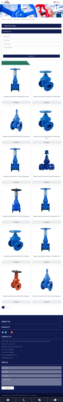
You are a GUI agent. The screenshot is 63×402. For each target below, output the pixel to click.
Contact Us (31, 56)
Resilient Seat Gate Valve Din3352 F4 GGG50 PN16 (46, 256)
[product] (31, 10)
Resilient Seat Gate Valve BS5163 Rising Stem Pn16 (46, 216)
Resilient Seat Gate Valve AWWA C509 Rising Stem (16, 296)
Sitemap (34, 395)
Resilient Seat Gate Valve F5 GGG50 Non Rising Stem (47, 296)
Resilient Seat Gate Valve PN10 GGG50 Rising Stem (16, 216)
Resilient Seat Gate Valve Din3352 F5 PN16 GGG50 (46, 96)
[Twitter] (9, 332)
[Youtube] (12, 332)
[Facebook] (3, 332)
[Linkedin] (6, 332)
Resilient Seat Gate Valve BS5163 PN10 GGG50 (16, 256)
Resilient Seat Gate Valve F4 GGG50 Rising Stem (16, 176)
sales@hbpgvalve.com (11, 355)
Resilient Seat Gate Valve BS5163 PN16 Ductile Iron (16, 136)
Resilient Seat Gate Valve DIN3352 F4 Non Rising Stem (47, 137)
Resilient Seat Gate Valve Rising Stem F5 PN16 (16, 96)
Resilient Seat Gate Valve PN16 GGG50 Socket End (46, 176)
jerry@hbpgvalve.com (7, 358)
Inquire (16, 102)
